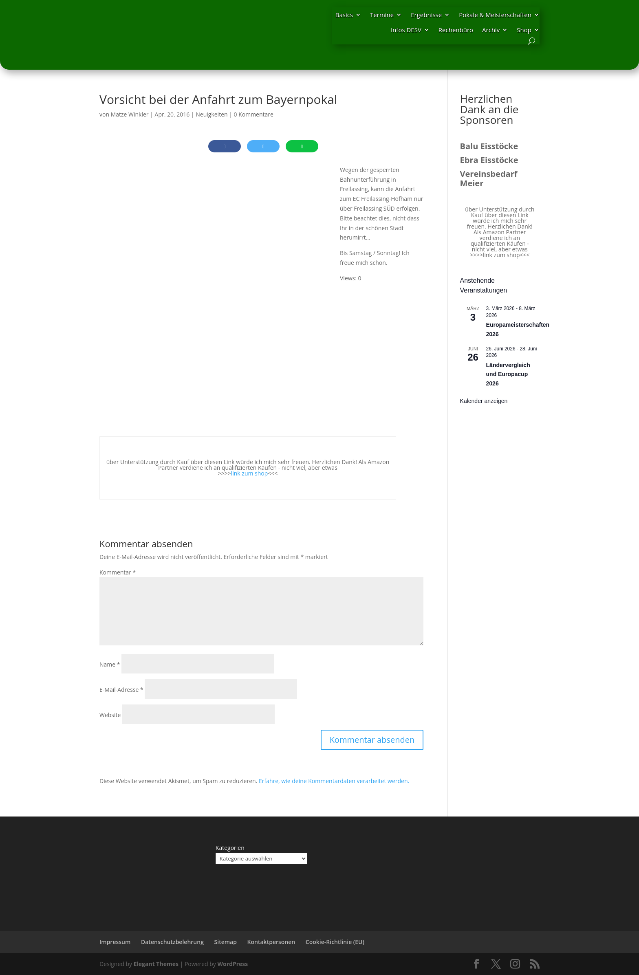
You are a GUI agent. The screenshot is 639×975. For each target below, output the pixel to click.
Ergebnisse (426, 15)
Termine (382, 15)
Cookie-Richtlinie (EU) (335, 942)
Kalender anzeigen (484, 401)
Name (109, 664)
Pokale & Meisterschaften (495, 15)
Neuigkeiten (211, 114)
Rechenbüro (455, 30)
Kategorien (230, 848)
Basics (344, 15)
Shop (524, 30)
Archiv (491, 30)
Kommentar (117, 572)
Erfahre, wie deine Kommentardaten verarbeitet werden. (334, 781)
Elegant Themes (156, 964)
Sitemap (225, 942)
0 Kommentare (253, 114)
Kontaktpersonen (271, 942)
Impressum (114, 942)
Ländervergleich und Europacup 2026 (508, 374)
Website (110, 715)
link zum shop (249, 473)
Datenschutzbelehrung (172, 942)
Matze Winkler (130, 114)
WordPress (232, 964)
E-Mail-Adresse (121, 689)
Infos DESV (406, 30)
